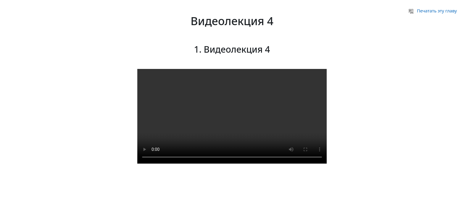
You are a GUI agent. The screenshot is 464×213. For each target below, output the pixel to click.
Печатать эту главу (433, 11)
